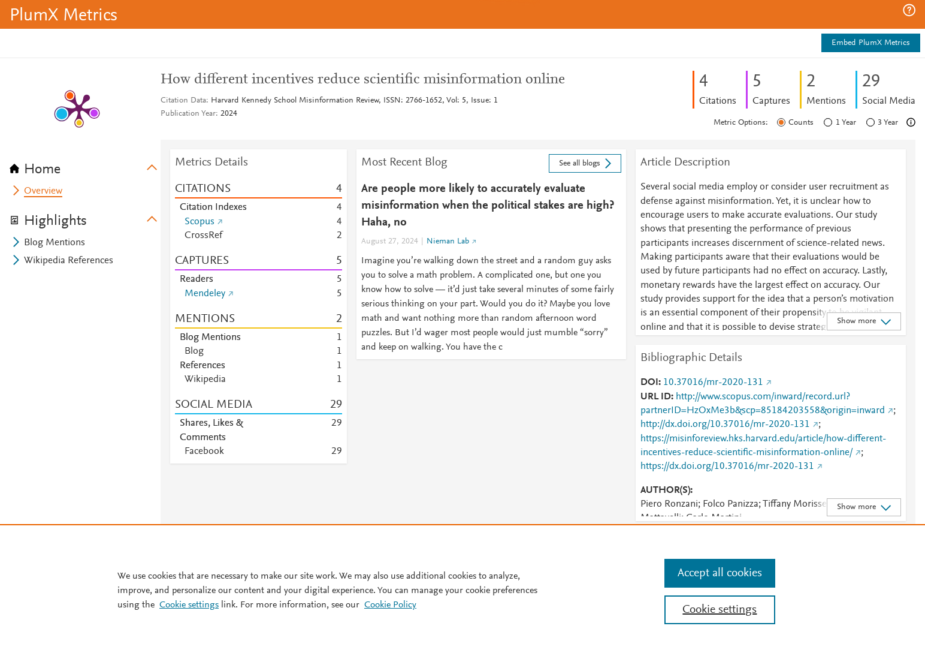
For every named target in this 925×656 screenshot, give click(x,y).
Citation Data (183, 101)
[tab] (85, 165)
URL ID (655, 397)
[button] (909, 10)
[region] (462, 590)
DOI (649, 382)
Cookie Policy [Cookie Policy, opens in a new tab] (390, 605)
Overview (43, 191)
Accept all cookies (720, 573)
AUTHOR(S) (665, 490)
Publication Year (188, 114)
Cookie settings (189, 605)
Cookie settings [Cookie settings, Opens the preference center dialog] (719, 610)
